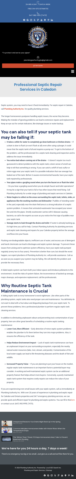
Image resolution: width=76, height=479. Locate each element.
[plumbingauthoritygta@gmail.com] (38, 57)
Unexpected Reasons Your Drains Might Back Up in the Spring (36, 422)
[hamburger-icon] (72, 71)
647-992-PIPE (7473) (38, 15)
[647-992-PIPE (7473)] (38, 13)
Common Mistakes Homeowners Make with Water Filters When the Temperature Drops (39, 429)
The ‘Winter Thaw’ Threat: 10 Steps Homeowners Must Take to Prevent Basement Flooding (40, 438)
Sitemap (49, 470)
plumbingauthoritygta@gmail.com (38, 60)
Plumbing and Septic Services (34, 470)
